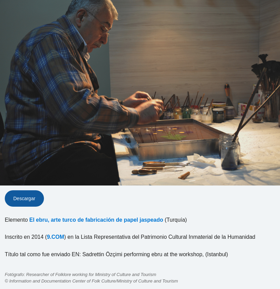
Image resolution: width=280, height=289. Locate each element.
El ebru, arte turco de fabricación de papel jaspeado (96, 220)
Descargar (24, 198)
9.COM (55, 237)
